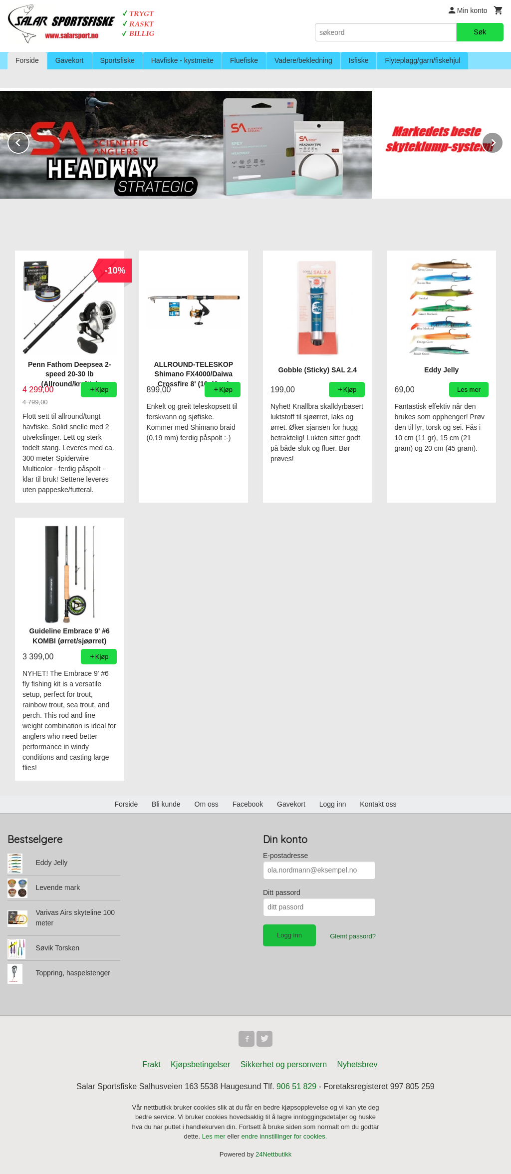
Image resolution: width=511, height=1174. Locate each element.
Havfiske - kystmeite (182, 60)
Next (503, 141)
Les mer (215, 1136)
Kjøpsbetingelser (200, 1064)
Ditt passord (281, 892)
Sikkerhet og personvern (284, 1064)
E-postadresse (285, 856)
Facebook (248, 804)
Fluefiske (244, 60)
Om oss (207, 804)
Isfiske (359, 60)
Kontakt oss (378, 804)
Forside (27, 60)
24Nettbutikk (273, 1154)
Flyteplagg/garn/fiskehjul (422, 60)
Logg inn (332, 804)
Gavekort (69, 60)
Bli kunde (166, 804)
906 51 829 (296, 1086)
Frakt (151, 1064)
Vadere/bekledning (303, 60)
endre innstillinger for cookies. (284, 1136)
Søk (480, 32)
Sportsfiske (117, 60)
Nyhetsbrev (357, 1064)
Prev (28, 141)
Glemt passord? (353, 936)
